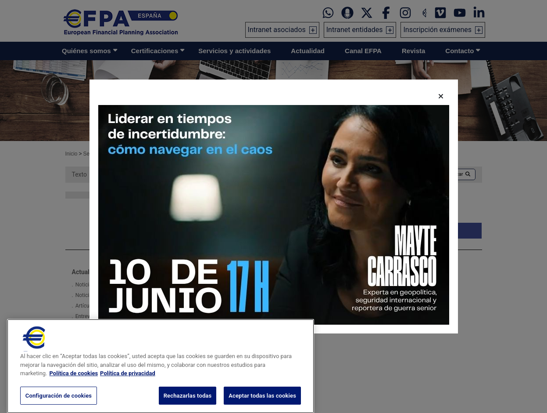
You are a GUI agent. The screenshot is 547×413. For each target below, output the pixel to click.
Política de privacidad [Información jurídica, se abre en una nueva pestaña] (127, 386)
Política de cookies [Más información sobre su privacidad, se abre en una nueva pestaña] (74, 386)
